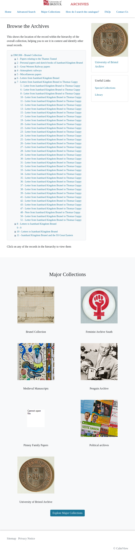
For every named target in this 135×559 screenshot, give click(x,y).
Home (8, 11)
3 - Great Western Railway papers (33, 66)
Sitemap (11, 538)
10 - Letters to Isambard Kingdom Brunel (37, 231)
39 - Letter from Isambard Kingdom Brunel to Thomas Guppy (51, 193)
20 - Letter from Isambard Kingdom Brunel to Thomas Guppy (51, 124)
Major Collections (50, 11)
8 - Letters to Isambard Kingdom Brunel (37, 224)
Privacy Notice (26, 538)
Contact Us (122, 11)
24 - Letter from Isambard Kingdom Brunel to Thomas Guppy (51, 135)
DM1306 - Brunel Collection (27, 55)
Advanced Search (26, 11)
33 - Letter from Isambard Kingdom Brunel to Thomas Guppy (51, 170)
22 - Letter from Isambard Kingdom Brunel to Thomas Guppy (51, 128)
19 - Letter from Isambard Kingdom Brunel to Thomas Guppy (51, 120)
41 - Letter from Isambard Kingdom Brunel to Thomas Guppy (51, 197)
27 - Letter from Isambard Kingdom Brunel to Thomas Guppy (51, 147)
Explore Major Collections (68, 512)
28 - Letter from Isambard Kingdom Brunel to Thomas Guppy (51, 151)
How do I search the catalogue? (82, 11)
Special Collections (105, 87)
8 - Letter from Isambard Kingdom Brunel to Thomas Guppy (50, 93)
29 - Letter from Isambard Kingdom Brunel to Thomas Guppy (51, 155)
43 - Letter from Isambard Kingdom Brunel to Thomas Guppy (51, 204)
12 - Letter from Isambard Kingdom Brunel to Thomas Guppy (51, 105)
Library (99, 94)
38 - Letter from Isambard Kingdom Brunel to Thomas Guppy (51, 189)
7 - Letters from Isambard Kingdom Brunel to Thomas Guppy (47, 82)
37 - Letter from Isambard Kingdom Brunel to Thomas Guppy (51, 185)
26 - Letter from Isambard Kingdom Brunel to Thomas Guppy (51, 143)
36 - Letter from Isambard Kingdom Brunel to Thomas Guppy (51, 181)
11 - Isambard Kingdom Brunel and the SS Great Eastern (45, 235)
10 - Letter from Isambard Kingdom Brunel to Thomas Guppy (51, 97)
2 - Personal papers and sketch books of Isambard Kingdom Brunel (50, 62)
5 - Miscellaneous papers (29, 74)
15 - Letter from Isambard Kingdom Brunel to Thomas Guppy (51, 112)
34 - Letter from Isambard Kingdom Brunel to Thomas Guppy (51, 174)
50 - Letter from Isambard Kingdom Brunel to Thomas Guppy (51, 216)
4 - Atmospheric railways (29, 70)
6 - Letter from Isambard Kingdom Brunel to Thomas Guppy (50, 89)
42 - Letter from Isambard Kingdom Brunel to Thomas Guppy (51, 200)
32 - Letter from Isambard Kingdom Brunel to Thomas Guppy (51, 166)
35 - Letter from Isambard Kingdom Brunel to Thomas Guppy (51, 178)
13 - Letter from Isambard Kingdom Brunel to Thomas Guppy (51, 109)
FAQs (108, 11)
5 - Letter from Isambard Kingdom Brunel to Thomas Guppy (50, 86)
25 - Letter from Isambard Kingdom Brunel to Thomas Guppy (51, 139)
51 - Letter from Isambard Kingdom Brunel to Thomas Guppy (51, 220)
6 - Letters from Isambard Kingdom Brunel (38, 78)
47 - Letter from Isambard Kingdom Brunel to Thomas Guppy (51, 208)
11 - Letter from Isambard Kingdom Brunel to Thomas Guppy (50, 101)
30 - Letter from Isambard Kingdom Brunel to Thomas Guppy (51, 158)
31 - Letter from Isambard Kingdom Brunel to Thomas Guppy (51, 162)
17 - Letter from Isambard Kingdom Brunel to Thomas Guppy (51, 116)
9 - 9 (19, 227)
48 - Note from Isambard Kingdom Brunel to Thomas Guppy (50, 212)
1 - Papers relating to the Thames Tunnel (37, 59)
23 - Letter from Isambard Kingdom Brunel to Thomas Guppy (51, 131)
